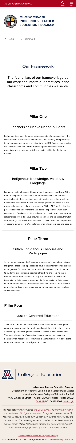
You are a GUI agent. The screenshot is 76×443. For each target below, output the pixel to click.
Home (11, 38)
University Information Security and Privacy (38, 435)
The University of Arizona (61, 439)
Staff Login (68, 401)
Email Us (40, 401)
